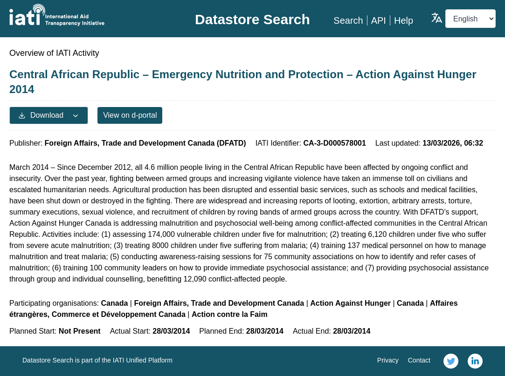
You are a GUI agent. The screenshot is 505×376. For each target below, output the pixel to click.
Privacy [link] (388, 360)
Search (348, 20)
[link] (450, 361)
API (378, 20)
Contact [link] (419, 360)
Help (403, 20)
